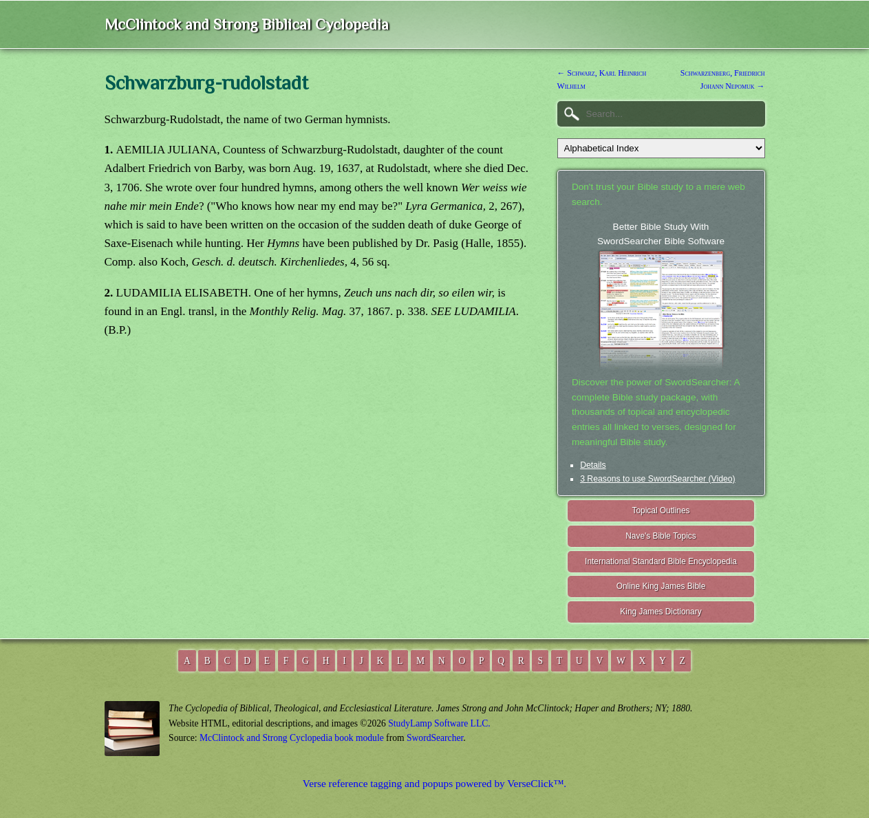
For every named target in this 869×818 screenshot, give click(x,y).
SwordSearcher (435, 738)
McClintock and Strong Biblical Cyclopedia (247, 24)
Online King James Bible (661, 586)
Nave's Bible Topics (660, 536)
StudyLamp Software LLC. (439, 723)
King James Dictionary (660, 611)
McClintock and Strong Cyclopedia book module (292, 738)
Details (592, 465)
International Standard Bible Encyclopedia (661, 561)
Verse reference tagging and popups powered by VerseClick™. (434, 783)
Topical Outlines (661, 510)
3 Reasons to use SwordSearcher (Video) (658, 479)
